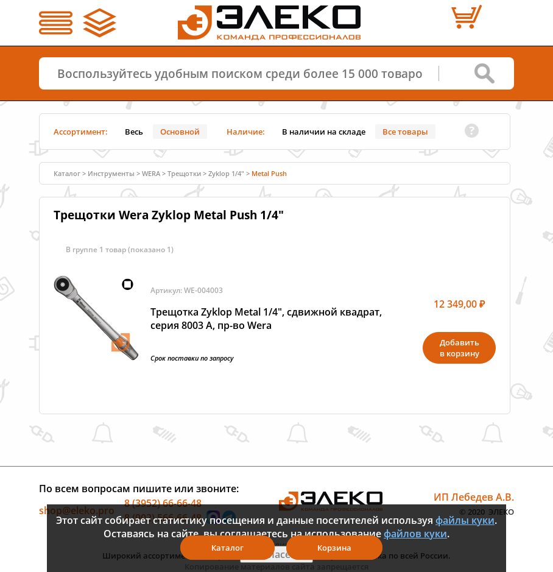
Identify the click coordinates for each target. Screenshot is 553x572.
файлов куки (415, 533)
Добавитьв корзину (459, 348)
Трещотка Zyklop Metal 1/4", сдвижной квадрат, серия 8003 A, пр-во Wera (266, 318)
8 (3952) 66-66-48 (163, 503)
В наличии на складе (323, 131)
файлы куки (465, 520)
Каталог (67, 173)
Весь (134, 131)
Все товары (405, 131)
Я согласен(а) (276, 554)
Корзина (334, 547)
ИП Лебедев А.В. (474, 497)
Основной (180, 131)
